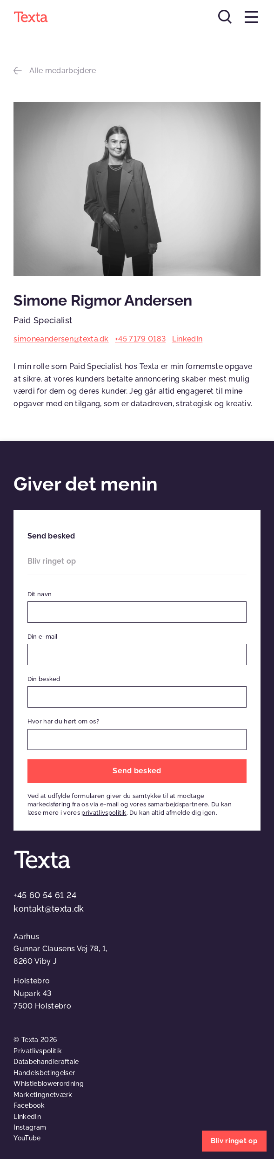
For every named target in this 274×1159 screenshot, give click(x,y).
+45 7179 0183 (140, 338)
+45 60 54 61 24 (44, 895)
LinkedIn (187, 338)
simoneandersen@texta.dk (60, 338)
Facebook (29, 1105)
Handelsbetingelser (44, 1073)
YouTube (26, 1138)
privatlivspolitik (103, 812)
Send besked (51, 536)
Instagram (29, 1127)
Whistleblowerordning (48, 1083)
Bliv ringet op (51, 561)
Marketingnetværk (42, 1094)
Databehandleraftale (46, 1061)
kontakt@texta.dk (48, 909)
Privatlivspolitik (37, 1051)
